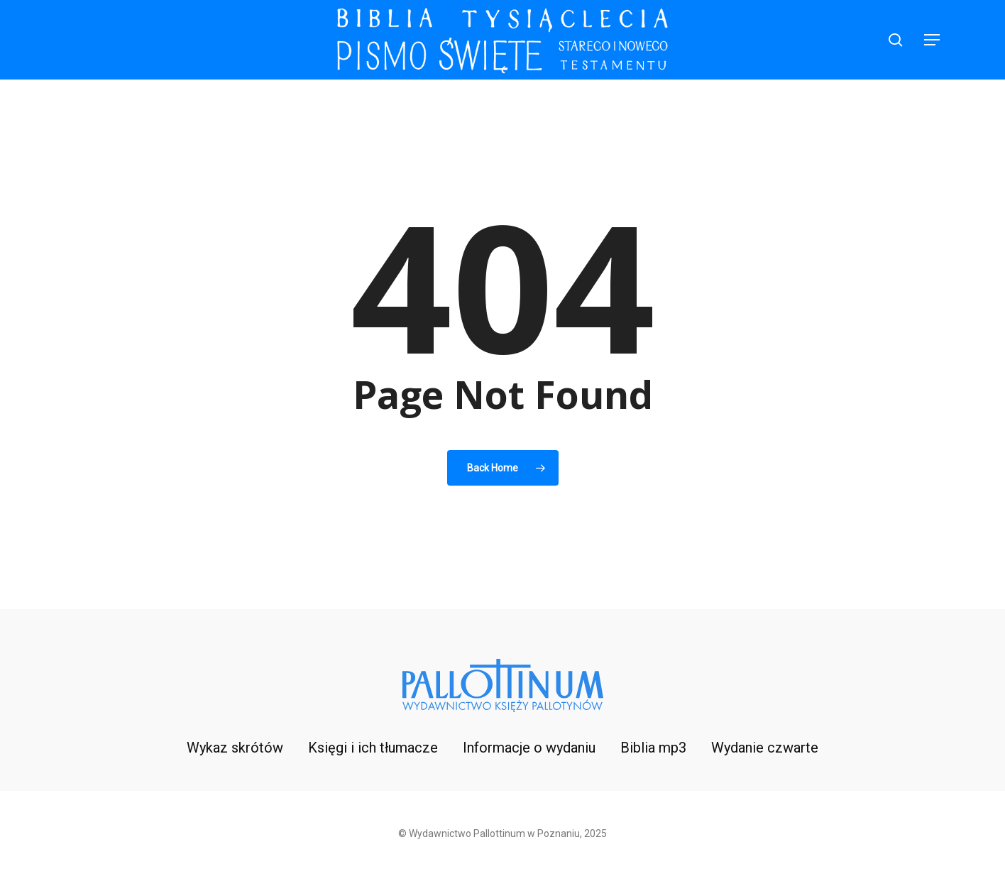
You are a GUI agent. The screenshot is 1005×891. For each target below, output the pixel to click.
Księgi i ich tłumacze (373, 747)
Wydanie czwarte (764, 747)
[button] (932, 40)
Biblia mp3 (653, 747)
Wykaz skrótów (235, 747)
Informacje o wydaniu (529, 747)
